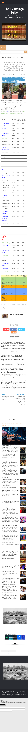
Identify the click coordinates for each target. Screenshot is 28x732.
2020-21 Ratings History (8, 558)
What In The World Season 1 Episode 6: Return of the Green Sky (8, 398)
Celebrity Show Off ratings (15, 77)
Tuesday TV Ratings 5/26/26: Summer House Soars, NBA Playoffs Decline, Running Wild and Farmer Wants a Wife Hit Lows (10, 490)
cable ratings (5, 77)
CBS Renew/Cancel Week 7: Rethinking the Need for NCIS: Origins (9, 573)
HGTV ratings (18, 80)
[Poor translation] (4, 704)
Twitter (21, 329)
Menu (3, 47)
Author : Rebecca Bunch (16, 314)
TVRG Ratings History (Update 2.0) (10, 544)
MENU (22, 2)
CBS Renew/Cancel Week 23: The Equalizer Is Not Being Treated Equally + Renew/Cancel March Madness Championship (10, 553)
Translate (10, 653)
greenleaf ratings (10, 80)
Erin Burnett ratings (12, 79)
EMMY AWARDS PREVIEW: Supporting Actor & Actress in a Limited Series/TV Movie (9, 455)
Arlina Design (10, 694)
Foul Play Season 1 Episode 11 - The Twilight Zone (10, 495)
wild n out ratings (13, 81)
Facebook (14, 329)
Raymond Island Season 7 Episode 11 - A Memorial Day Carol (10, 501)
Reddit (6, 329)
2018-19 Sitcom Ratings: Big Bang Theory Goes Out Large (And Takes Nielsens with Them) (10, 566)
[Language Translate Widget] (8, 651)
